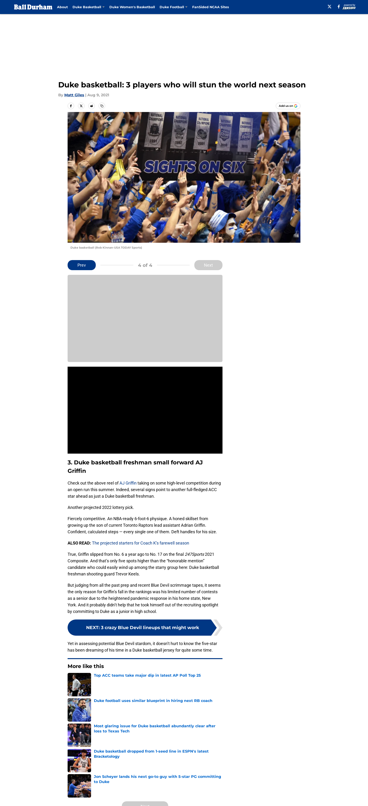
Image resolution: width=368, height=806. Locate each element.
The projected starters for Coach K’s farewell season (140, 543)
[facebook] (339, 6)
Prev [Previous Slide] (81, 265)
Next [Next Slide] (208, 265)
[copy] (102, 106)
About (62, 7)
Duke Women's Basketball (132, 7)
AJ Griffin (128, 483)
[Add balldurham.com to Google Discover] (288, 106)
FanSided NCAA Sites (210, 7)
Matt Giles (74, 95)
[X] (329, 6)
